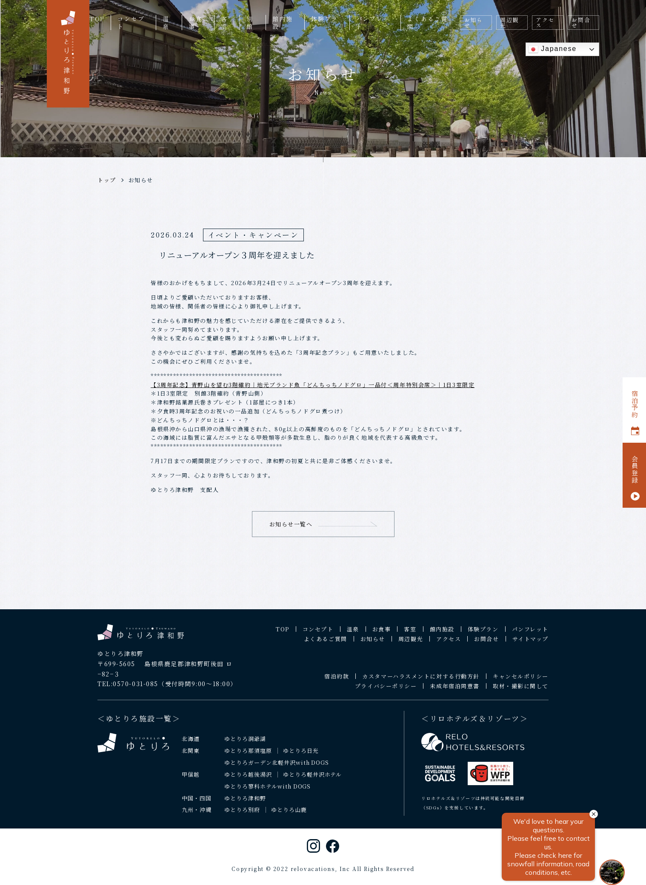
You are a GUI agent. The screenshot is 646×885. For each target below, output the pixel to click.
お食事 (195, 22)
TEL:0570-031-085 (127, 689)
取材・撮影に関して (521, 692)
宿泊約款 (336, 682)
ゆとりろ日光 (301, 756)
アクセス (545, 22)
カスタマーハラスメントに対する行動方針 (421, 682)
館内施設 (282, 22)
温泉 (166, 22)
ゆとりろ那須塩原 (248, 756)
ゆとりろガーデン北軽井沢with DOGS (276, 768)
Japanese (552, 49)
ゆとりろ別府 (242, 815)
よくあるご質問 (427, 22)
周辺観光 (509, 22)
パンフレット (373, 22)
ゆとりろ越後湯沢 (248, 780)
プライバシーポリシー (386, 692)
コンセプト (130, 22)
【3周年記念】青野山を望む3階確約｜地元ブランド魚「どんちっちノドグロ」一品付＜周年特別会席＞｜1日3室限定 (312, 385)
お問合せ (581, 22)
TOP (96, 18)
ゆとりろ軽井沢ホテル (312, 780)
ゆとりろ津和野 (245, 804)
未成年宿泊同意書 (454, 692)
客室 (224, 22)
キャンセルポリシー (521, 682)
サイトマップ (530, 645)
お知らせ (473, 22)
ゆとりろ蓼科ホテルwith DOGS (267, 792)
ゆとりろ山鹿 (289, 815)
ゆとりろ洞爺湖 (245, 744)
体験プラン (324, 22)
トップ (106, 180)
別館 (249, 22)
